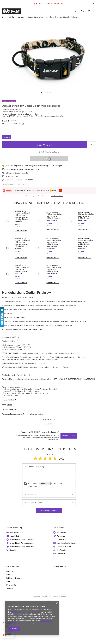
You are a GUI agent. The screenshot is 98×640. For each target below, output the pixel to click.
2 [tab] (43, 92)
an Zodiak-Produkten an (33, 329)
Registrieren (61, 533)
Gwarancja (13, 409)
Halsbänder (20, 17)
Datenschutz (11, 585)
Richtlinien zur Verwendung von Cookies (25, 612)
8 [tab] (56, 92)
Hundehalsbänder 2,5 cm (35, 17)
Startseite (11, 17)
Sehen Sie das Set (21, 231)
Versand (9, 575)
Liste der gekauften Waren (66, 543)
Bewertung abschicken (49, 510)
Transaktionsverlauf (64, 547)
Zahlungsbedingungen (14, 578)
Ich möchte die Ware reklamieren (22, 540)
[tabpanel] (49, 58)
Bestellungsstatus (16, 533)
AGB (8, 581)
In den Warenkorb (45, 145)
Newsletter (61, 554)
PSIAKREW (12, 400)
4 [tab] (47, 92)
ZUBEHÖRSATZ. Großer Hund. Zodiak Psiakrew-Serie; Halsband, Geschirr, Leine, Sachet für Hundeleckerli (53, 243)
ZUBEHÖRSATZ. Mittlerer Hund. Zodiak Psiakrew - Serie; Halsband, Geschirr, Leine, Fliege (86, 216)
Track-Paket (14, 536)
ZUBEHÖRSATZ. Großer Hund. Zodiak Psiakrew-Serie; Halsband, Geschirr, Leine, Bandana (53, 269)
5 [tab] (50, 92)
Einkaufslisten (62, 540)
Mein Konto (58, 527)
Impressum (10, 571)
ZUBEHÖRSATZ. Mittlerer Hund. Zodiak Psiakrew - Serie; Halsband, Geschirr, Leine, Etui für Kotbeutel (22, 243)
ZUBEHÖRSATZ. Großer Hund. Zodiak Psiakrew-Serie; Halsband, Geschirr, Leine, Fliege (22, 269)
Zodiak (9, 405)
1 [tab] (41, 92)
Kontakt (13, 550)
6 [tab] (52, 92)
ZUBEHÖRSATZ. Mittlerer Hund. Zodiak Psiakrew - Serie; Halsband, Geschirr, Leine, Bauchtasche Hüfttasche (22, 216)
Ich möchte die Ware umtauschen (22, 547)
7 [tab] (54, 92)
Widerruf (9, 588)
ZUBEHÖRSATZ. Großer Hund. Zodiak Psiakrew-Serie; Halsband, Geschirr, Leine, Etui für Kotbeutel (85, 243)
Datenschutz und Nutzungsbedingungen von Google (30, 622)
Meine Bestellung (14, 527)
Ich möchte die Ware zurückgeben (22, 543)
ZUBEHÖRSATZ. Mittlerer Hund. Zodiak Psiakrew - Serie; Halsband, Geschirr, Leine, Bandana (54, 216)
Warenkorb (61, 536)
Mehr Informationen (57, 195)
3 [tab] (45, 92)
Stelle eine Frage (68, 435)
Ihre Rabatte (61, 550)
